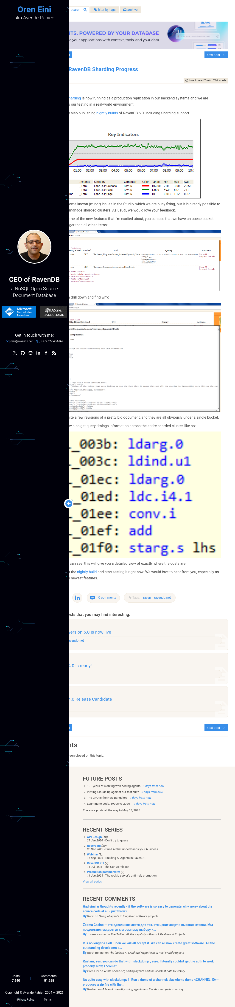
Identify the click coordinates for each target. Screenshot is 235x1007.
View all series (92, 847)
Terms (47, 998)
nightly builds (141, 109)
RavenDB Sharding (100, 94)
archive (165, 11)
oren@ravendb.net (22, 342)
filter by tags (139, 11)
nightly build (121, 528)
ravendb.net (196, 554)
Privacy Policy (25, 998)
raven (181, 554)
